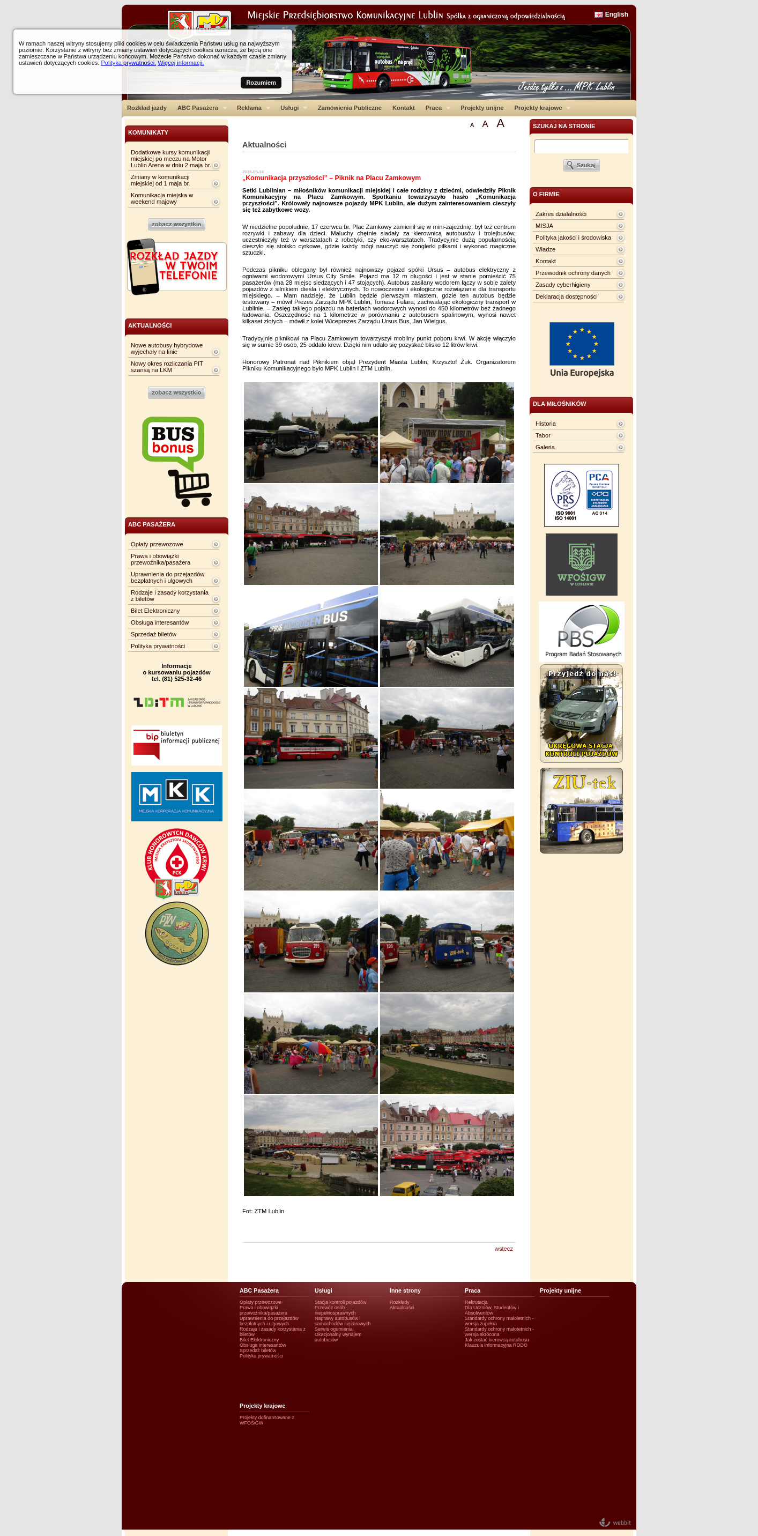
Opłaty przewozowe (157, 544)
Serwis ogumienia (334, 1329)
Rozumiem (261, 82)
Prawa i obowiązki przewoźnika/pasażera (160, 559)
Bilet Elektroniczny (155, 610)
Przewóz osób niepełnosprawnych (335, 1310)
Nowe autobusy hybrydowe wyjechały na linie (167, 348)
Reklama (251, 108)
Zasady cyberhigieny (563, 284)
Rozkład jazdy (147, 108)
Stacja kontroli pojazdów (341, 1302)
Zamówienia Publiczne (350, 108)
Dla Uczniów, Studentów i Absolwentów (492, 1310)
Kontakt (403, 108)
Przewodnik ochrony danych (573, 273)
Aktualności (402, 1307)
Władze (545, 249)
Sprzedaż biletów (153, 634)
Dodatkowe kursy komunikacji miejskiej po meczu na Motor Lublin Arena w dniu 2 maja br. (171, 158)
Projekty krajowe (540, 108)
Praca (435, 108)
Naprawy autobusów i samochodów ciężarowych (343, 1321)
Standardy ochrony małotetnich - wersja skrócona (499, 1331)
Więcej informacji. (181, 63)
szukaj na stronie (564, 126)
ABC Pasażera (199, 108)
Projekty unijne (481, 108)
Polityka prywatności (158, 646)
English (616, 14)
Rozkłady (400, 1302)
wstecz (504, 1248)
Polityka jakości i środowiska (573, 237)
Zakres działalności (561, 214)
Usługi (291, 108)
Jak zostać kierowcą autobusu (497, 1339)
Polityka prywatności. (128, 63)
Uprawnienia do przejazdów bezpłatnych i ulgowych (167, 577)
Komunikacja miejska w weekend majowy (162, 198)
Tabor (543, 435)
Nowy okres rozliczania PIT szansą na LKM (167, 366)
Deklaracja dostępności (567, 296)
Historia (546, 423)
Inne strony (405, 1290)
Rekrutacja (476, 1302)
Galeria (545, 447)
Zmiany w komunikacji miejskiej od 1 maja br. (160, 180)
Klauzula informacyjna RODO (496, 1345)
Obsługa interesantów (160, 622)
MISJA (544, 225)
